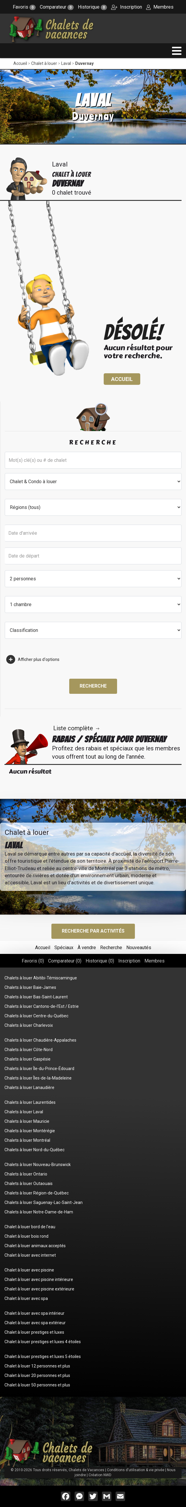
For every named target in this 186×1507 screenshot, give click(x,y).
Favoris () (33, 961)
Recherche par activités (93, 931)
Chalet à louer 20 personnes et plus (37, 1375)
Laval (66, 63)
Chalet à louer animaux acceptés (35, 1245)
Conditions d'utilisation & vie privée (135, 1470)
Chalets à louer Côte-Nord (28, 1049)
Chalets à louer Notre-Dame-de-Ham (38, 1212)
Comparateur (57, 7)
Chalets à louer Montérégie (29, 1130)
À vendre (87, 947)
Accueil (20, 63)
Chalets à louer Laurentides (30, 1102)
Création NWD (100, 1475)
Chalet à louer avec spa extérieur (35, 1322)
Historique (92, 7)
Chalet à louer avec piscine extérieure (39, 1289)
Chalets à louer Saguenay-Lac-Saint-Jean (43, 1202)
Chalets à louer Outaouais (28, 1183)
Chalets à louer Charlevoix (28, 1025)
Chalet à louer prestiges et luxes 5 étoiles (42, 1356)
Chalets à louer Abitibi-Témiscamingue (40, 978)
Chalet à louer (44, 63)
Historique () (100, 961)
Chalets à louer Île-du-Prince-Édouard (39, 1068)
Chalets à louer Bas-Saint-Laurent (36, 996)
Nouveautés (138, 947)
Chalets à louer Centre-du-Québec (36, 1015)
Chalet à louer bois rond (26, 1236)
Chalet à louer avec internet (30, 1255)
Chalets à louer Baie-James (30, 987)
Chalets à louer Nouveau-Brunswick (37, 1164)
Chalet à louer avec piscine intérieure (38, 1279)
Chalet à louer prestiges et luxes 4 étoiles (42, 1341)
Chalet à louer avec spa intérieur (34, 1313)
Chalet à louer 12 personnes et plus (37, 1366)
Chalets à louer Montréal (27, 1140)
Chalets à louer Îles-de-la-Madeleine (38, 1078)
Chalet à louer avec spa (26, 1298)
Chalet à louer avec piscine (29, 1270)
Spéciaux (63, 947)
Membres (160, 7)
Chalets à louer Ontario (25, 1174)
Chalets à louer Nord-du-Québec (34, 1149)
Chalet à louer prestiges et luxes (34, 1332)
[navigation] (177, 51)
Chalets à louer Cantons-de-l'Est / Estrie (41, 1006)
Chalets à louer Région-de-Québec (36, 1193)
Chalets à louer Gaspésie (27, 1059)
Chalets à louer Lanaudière (29, 1087)
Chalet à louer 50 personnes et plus (37, 1385)
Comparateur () (64, 961)
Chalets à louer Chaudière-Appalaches (40, 1040)
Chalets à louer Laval (23, 1111)
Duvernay (84, 63)
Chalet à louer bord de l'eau (29, 1226)
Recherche (93, 686)
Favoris (24, 7)
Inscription (126, 7)
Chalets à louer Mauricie (26, 1121)
